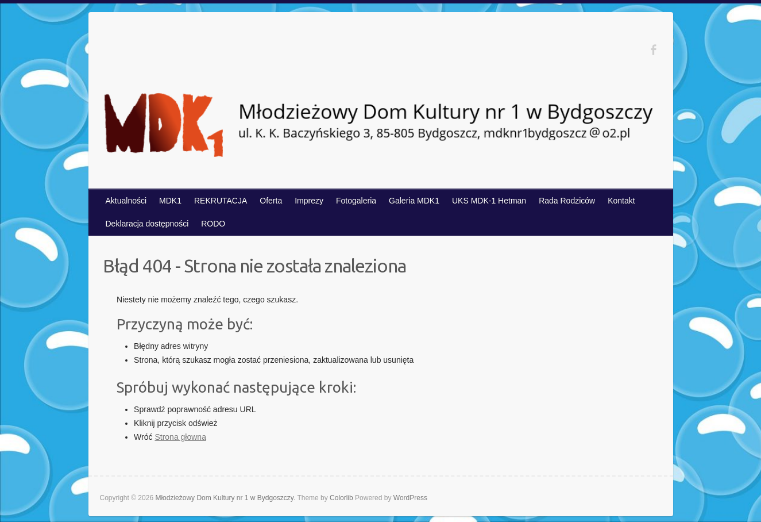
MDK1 (170, 200)
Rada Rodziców (567, 200)
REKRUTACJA (220, 200)
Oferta (271, 200)
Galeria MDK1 (414, 200)
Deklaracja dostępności (147, 223)
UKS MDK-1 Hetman (489, 200)
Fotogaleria (356, 200)
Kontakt (621, 200)
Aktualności (126, 200)
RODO (213, 223)
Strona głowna (180, 437)
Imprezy (309, 200)
